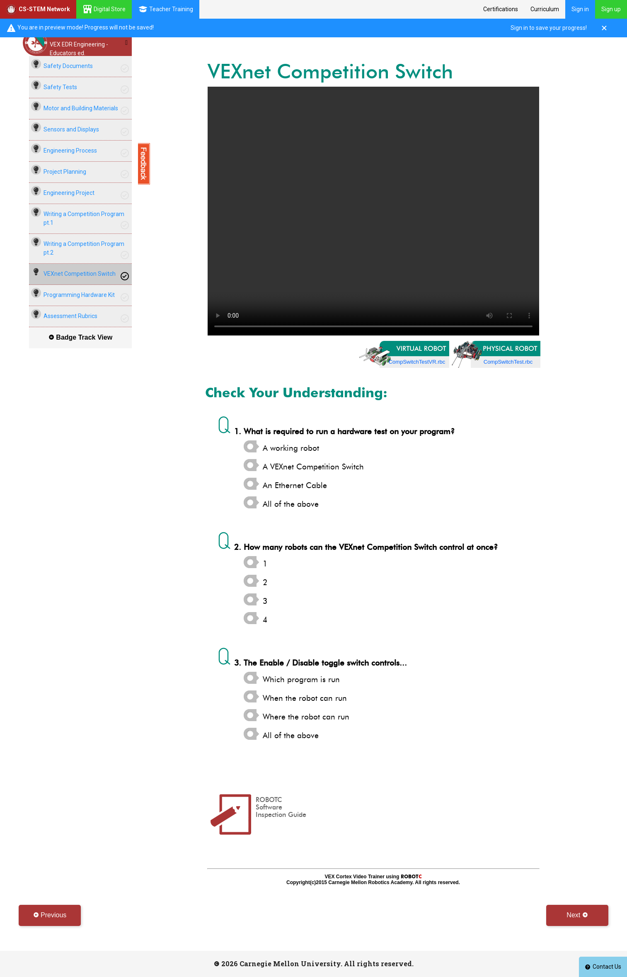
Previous (50, 915)
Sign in (580, 9)
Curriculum (544, 9)
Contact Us (603, 966)
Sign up (611, 9)
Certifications (500, 9)
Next (577, 915)
